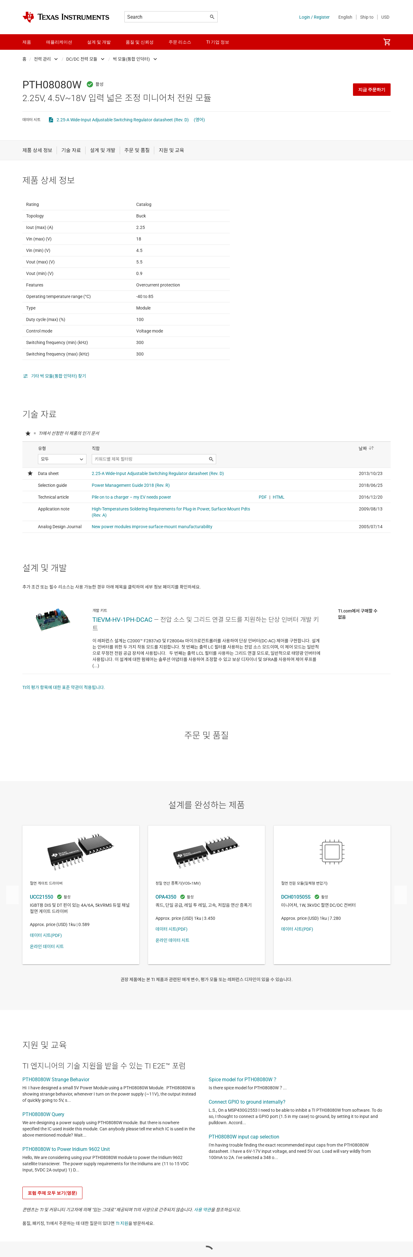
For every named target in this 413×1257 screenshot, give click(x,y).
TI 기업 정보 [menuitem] (217, 42)
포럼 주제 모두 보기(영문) (52, 1223)
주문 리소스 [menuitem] (180, 42)
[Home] (65, 17)
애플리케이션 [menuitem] (59, 42)
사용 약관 (202, 1240)
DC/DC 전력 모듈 (81, 59)
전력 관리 (42, 59)
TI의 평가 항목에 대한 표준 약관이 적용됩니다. (63, 717)
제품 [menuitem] (26, 42)
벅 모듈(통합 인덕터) (131, 59)
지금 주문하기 (371, 89)
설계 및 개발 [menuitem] (99, 42)
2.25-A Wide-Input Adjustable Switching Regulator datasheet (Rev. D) (123, 119)
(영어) (199, 119)
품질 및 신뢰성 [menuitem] (140, 42)
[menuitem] (387, 42)
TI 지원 (122, 1253)
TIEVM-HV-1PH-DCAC (122, 650)
